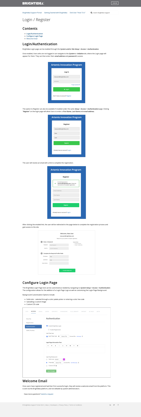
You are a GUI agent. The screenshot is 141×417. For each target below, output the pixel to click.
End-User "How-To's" (77, 13)
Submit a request (47, 394)
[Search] (104, 13)
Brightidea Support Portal (32, 13)
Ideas (47, 405)
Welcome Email (31, 39)
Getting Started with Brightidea (55, 13)
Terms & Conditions (75, 405)
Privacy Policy (63, 405)
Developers (53, 405)
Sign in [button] (115, 3)
